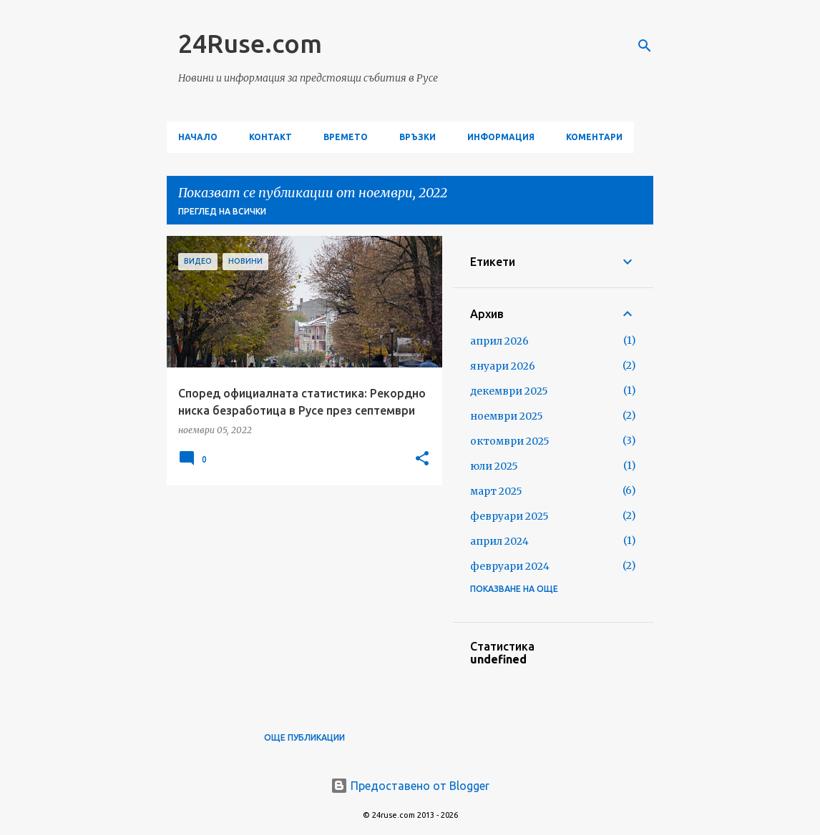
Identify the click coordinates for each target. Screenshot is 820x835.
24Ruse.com (250, 43)
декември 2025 (509, 391)
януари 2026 (502, 366)
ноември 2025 (506, 416)
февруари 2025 (509, 516)
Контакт (270, 137)
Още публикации (304, 737)
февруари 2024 (510, 566)
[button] (422, 459)
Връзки (417, 137)
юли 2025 (494, 466)
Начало (198, 137)
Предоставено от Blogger (410, 785)
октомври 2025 (510, 441)
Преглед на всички (222, 211)
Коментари (594, 137)
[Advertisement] (299, 596)
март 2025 (496, 491)
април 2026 (499, 341)
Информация (501, 137)
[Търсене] (644, 46)
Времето (345, 137)
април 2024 (499, 541)
